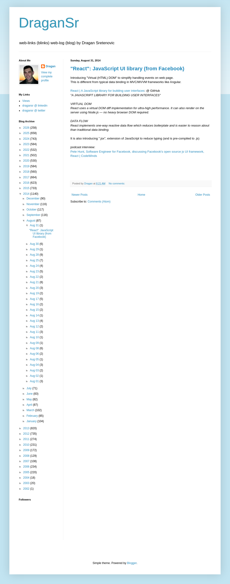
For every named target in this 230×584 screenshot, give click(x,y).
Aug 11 (34, 332)
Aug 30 (34, 244)
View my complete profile (47, 76)
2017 (26, 177)
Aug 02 (34, 375)
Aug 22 (34, 276)
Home (141, 194)
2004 (26, 477)
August (31, 220)
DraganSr (49, 23)
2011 (26, 439)
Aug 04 (34, 364)
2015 (26, 188)
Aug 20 (34, 288)
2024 (26, 138)
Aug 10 (34, 337)
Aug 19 (34, 293)
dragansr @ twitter (33, 110)
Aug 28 (34, 254)
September (34, 215)
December (33, 198)
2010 (26, 444)
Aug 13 (34, 320)
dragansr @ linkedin (34, 105)
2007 (26, 461)
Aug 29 (34, 249)
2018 (26, 171)
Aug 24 (34, 265)
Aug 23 (34, 271)
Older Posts (202, 194)
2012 (26, 433)
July (29, 388)
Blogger (132, 563)
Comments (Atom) (99, 201)
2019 (26, 166)
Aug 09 (34, 343)
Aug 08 (34, 348)
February (32, 415)
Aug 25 (34, 260)
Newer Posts (80, 194)
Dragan (50, 66)
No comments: (117, 183)
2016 (26, 182)
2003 (26, 483)
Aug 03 (34, 370)
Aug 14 (34, 315)
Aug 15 (34, 309)
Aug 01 (34, 381)
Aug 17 (34, 299)
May (30, 399)
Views (26, 101)
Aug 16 (34, 304)
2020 (26, 160)
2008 (26, 455)
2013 (26, 428)
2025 (26, 133)
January (32, 421)
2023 (26, 144)
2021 (26, 155)
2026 (26, 127)
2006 (26, 466)
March (31, 410)
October (32, 209)
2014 (26, 193)
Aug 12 (34, 326)
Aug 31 (34, 225)
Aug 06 (34, 353)
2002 (26, 488)
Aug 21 (34, 282)
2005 (26, 472)
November (33, 204)
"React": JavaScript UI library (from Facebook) (127, 69)
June (30, 393)
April (30, 404)
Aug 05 (34, 359)
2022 (26, 149)
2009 (26, 450)
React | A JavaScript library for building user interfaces (107, 90)
